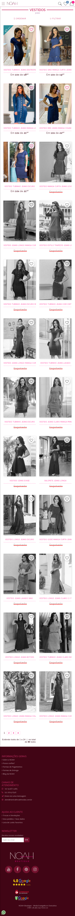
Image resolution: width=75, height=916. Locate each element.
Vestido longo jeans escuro (19, 539)
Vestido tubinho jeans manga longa (20, 128)
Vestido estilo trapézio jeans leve (55, 245)
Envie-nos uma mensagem (15, 796)
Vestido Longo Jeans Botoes (19, 657)
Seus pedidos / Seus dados (13, 819)
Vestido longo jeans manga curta (55, 716)
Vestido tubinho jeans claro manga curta (55, 657)
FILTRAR (55, 18)
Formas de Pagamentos (12, 767)
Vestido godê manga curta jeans (55, 539)
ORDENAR (19, 18)
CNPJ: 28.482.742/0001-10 (37, 908)
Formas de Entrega (10, 770)
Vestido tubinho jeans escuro (19, 186)
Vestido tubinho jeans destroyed (20, 70)
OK (26, 840)
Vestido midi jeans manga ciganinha (55, 128)
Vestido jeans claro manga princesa (55, 422)
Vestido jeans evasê (20, 481)
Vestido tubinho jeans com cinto (55, 304)
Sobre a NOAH (8, 760)
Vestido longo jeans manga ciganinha (20, 716)
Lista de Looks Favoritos (12, 822)
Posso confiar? (8, 763)
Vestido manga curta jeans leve (55, 186)
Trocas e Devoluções (11, 815)
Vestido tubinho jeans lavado (55, 363)
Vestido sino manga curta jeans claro (55, 70)
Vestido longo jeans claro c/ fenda (55, 598)
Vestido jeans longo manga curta (20, 245)
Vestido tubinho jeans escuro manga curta (20, 304)
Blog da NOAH (8, 774)
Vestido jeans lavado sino (19, 598)
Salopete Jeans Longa (55, 481)
